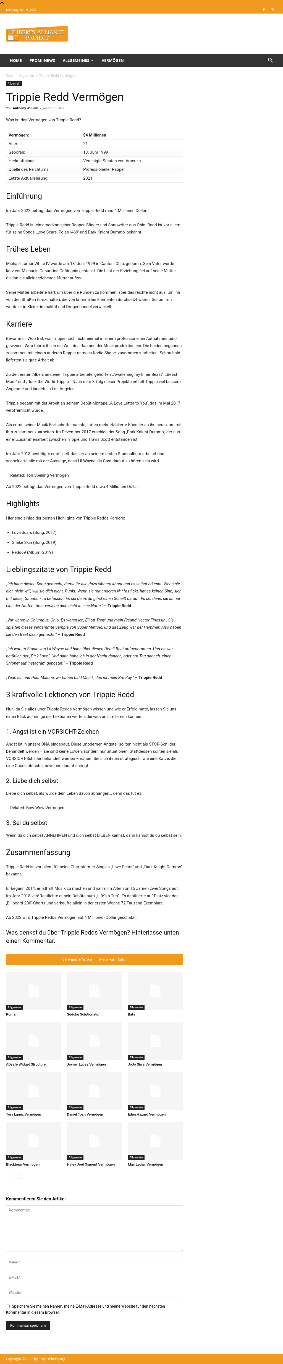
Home (16, 60)
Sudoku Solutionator (83, 1014)
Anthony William (25, 108)
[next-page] (18, 1175)
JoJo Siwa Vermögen (145, 1064)
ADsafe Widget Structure (26, 1064)
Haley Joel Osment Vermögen (91, 1164)
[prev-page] (9, 1175)
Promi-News (42, 60)
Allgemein (26, 75)
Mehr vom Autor (113, 959)
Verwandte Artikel (77, 959)
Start (10, 75)
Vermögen (113, 60)
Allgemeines (78, 60)
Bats (131, 1014)
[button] (270, 61)
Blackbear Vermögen (23, 1164)
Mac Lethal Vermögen (145, 1164)
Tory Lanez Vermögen (23, 1114)
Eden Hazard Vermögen (147, 1114)
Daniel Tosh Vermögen (85, 1114)
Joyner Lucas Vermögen (86, 1064)
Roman (11, 1014)
